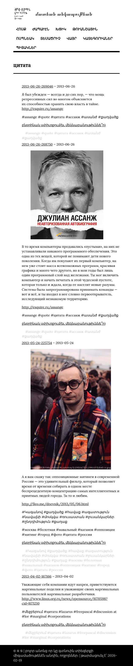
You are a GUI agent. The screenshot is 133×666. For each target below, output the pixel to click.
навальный (33, 565)
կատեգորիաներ (98, 38)
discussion (107, 633)
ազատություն (100, 551)
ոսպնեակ (25, 38)
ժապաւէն (40, 29)
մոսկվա (51, 555)
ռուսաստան (73, 555)
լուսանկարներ (101, 555)
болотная (94, 560)
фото (29, 570)
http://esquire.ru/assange (42, 108)
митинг (90, 565)
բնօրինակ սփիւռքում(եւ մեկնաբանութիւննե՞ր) (64, 125)
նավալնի (33, 555)
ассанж (78, 133)
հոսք (21, 29)
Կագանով (37, 551)
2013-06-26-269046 (37, 86)
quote (48, 133)
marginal (39, 637)
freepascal (88, 633)
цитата (62, 133)
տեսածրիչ (50, 38)
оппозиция (71, 565)
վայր (72, 38)
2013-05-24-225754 (37, 343)
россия (57, 570)
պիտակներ (26, 47)
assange (34, 133)
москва (77, 560)
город (104, 565)
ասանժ (94, 133)
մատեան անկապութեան (63, 13)
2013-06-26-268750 (37, 144)
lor (27, 637)
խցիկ (61, 29)
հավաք (77, 551)
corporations (60, 637)
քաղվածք (33, 138)
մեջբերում (37, 633)
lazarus (70, 633)
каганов (52, 565)
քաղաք (60, 560)
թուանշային (85, 29)
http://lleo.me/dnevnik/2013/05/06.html (55, 504)
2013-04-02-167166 (37, 576)
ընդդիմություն (37, 560)
